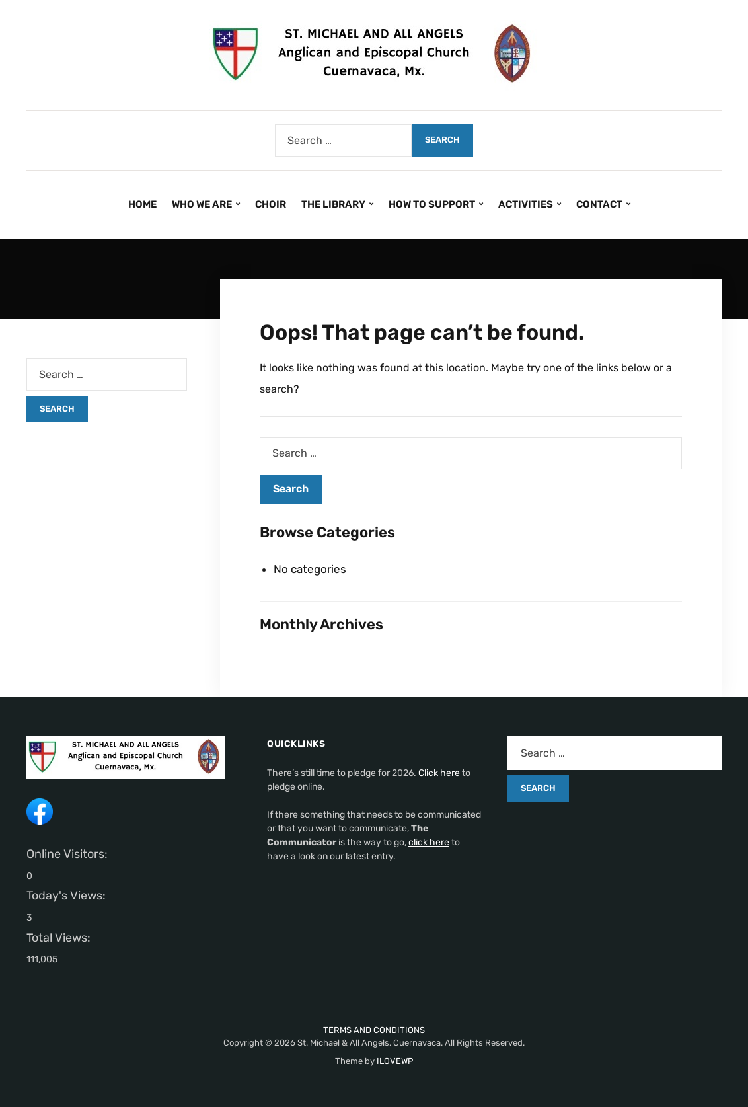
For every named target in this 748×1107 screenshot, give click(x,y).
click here (428, 842)
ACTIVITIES (525, 204)
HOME (142, 204)
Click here (439, 773)
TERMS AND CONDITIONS (374, 1030)
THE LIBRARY (333, 204)
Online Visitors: (68, 854)
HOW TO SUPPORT (432, 204)
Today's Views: (67, 895)
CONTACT (599, 204)
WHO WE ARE (202, 204)
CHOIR (270, 204)
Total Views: (59, 938)
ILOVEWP (395, 1061)
